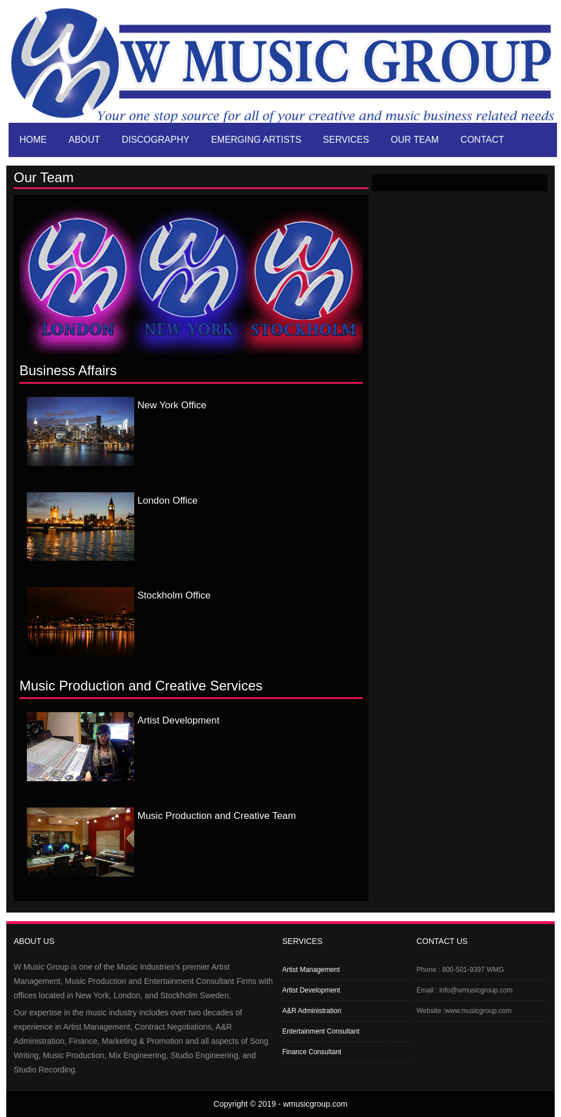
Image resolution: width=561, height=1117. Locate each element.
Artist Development (311, 990)
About (84, 139)
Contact (482, 139)
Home (33, 139)
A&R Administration (311, 1011)
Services (346, 139)
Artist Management (311, 970)
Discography (155, 139)
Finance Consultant (311, 1052)
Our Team (415, 139)
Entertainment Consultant (320, 1031)
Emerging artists (256, 139)
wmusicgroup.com (315, 1103)
